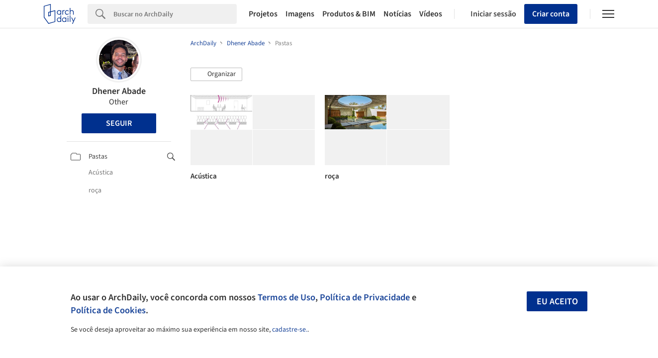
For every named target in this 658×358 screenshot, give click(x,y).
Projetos (263, 14)
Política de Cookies (108, 310)
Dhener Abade (119, 91)
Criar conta (550, 13)
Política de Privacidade (365, 297)
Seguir (119, 123)
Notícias (397, 14)
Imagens (299, 14)
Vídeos (430, 14)
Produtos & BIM (349, 14)
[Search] (175, 14)
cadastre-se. (289, 330)
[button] (216, 75)
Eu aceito (557, 301)
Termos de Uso (286, 297)
